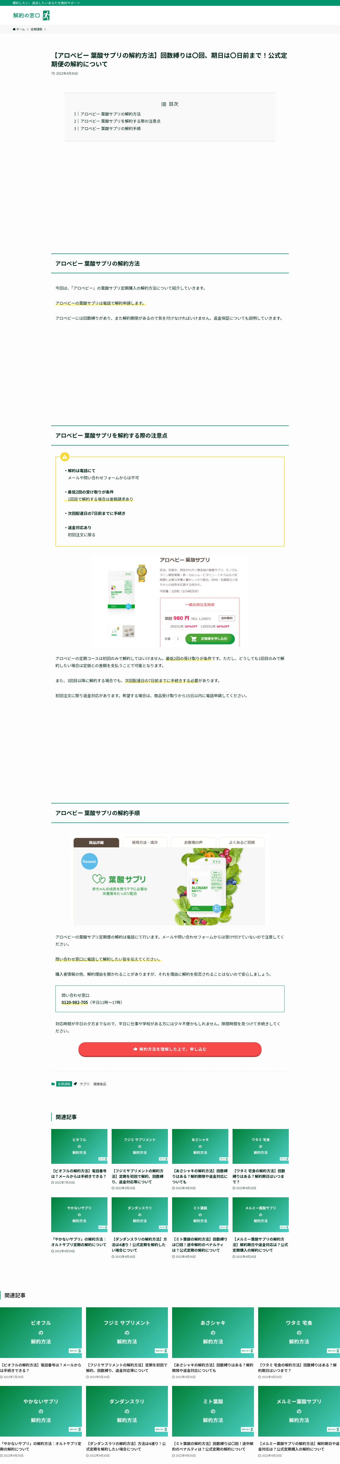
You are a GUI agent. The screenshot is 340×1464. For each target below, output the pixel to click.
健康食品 (99, 1084)
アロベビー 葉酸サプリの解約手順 (111, 128)
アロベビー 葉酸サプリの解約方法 (111, 114)
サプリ (84, 1084)
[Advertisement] (170, 194)
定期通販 (64, 1084)
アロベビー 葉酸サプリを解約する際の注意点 (120, 121)
